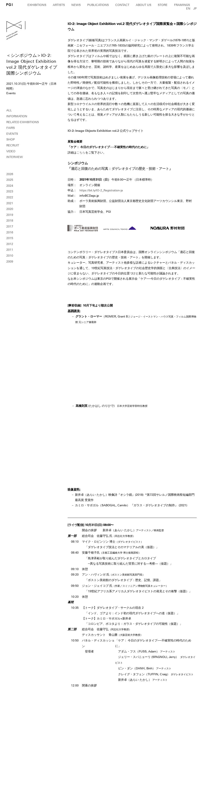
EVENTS (12, 133)
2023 (9, 191)
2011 (9, 249)
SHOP (10, 139)
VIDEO (10, 151)
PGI (9, 4)
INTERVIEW (14, 157)
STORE (163, 5)
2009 (9, 261)
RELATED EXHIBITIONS (22, 122)
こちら (80, 152)
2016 (9, 232)
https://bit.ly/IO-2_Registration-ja (101, 190)
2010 (9, 255)
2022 (9, 197)
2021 (9, 203)
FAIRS (10, 127)
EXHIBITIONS (36, 5)
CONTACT (122, 5)
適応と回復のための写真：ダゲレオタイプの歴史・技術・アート (120, 168)
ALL (9, 110)
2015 (9, 238)
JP (195, 8)
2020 (9, 209)
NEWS (76, 5)
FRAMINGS (182, 5)
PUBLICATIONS (98, 5)
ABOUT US (143, 5)
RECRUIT (12, 145)
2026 (9, 174)
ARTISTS (59, 5)
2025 (9, 179)
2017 (9, 226)
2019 (9, 214)
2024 (9, 185)
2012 (9, 244)
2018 (9, 220)
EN (188, 8)
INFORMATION (16, 116)
